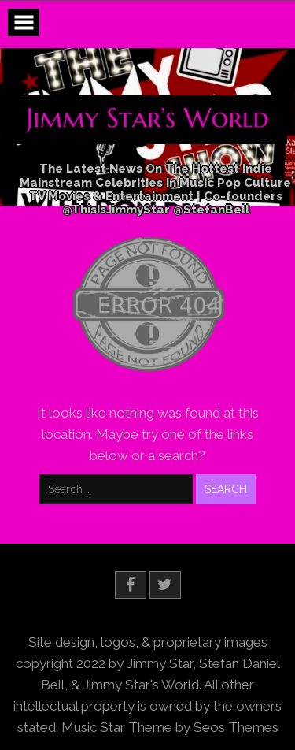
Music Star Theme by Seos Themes (169, 727)
